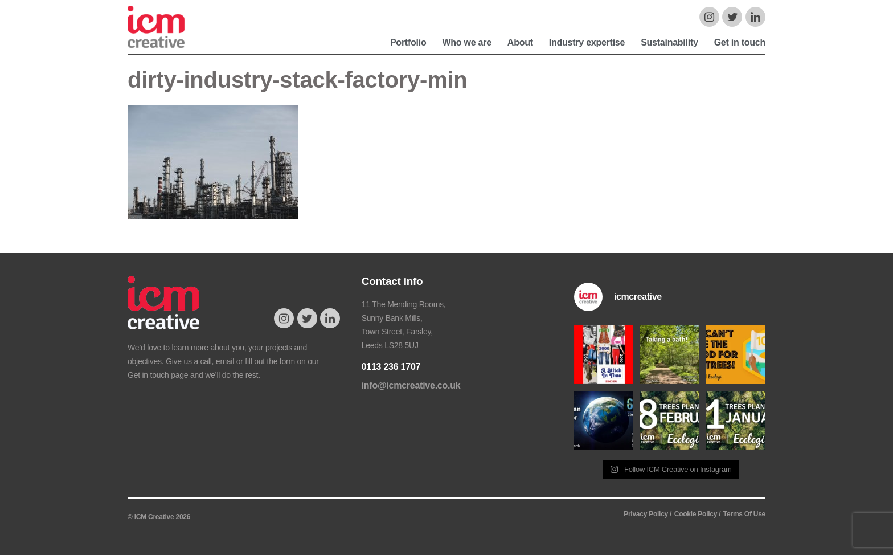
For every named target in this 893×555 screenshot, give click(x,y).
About (520, 42)
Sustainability (669, 42)
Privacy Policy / (647, 514)
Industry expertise (587, 42)
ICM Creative (163, 32)
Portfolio (408, 42)
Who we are (466, 42)
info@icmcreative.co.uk (411, 385)
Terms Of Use (744, 514)
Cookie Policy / (697, 514)
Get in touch (739, 42)
